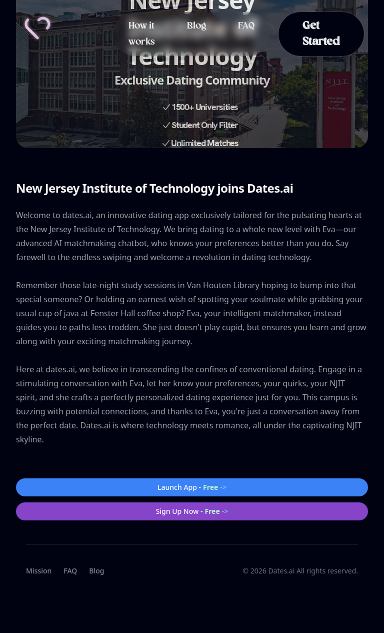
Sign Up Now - (192, 511)
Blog (196, 26)
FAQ (246, 26)
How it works (141, 34)
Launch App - (192, 487)
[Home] (37, 28)
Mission (39, 570)
